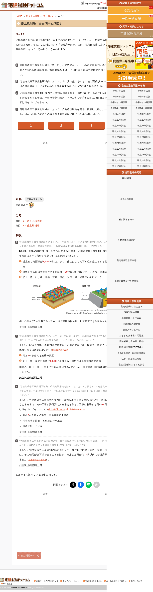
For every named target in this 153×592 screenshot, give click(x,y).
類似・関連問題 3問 (31, 377)
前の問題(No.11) (29, 555)
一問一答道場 (120, 8)
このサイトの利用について (47, 580)
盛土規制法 (48, 16)
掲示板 (135, 8)
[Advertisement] (45, 517)
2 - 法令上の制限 (32, 221)
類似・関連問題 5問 (31, 432)
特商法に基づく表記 (93, 580)
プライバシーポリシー (72, 580)
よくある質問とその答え (116, 580)
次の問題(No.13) (123, 555)
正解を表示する (34, 199)
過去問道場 (103, 8)
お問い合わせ (136, 580)
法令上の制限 (32, 16)
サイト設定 (7, 583)
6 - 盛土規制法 (31, 225)
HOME (19, 16)
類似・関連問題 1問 (31, 327)
